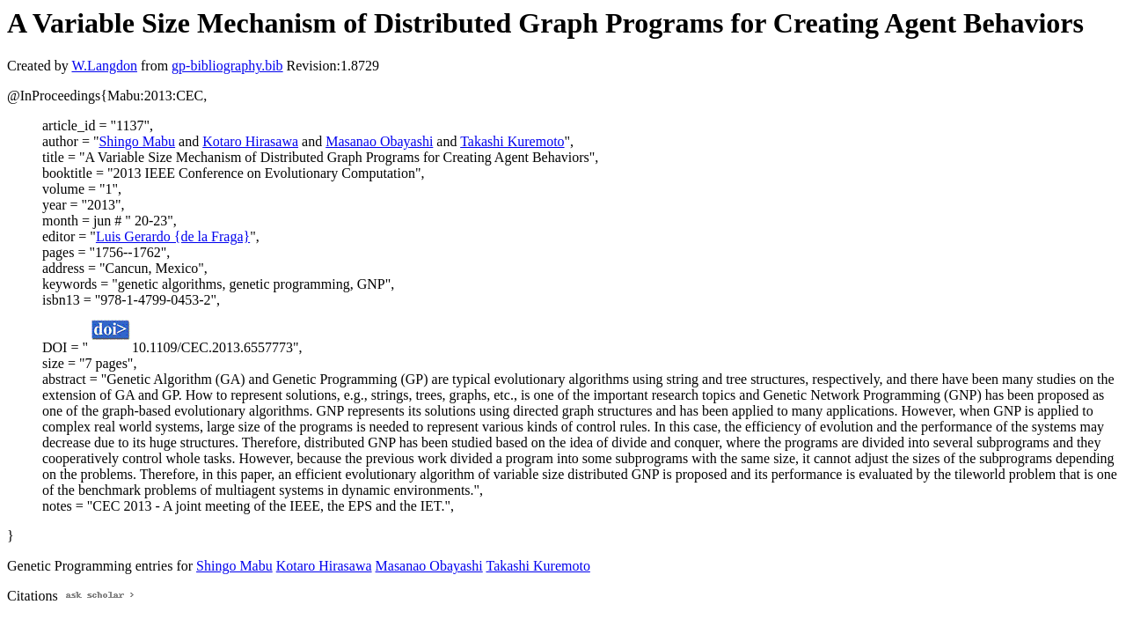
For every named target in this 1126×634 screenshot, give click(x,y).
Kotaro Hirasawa (250, 141)
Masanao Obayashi (379, 141)
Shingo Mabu (137, 141)
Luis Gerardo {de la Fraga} (173, 236)
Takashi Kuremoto (512, 141)
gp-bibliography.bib (227, 65)
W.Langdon (104, 65)
